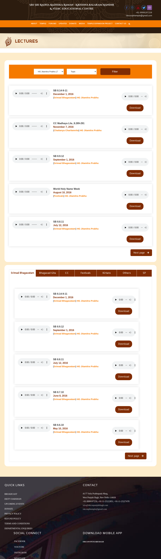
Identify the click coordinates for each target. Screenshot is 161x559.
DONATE (8, 509)
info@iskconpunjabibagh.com (95, 505)
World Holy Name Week (66, 189)
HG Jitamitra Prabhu (88, 97)
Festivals (59, 196)
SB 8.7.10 (58, 392)
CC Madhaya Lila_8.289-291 (69, 123)
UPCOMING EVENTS (14, 504)
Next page (139, 252)
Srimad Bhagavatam (65, 97)
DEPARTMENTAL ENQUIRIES (18, 528)
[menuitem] (34, 23)
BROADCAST (10, 494)
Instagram (20, 553)
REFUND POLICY (12, 519)
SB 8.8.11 (58, 221)
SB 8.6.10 (58, 425)
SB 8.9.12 (58, 156)
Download (135, 107)
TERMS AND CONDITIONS (17, 523)
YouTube (19, 547)
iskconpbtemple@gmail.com (139, 15)
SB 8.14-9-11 (60, 90)
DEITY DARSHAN (12, 499)
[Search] (129, 23)
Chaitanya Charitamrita (66, 130)
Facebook (19, 541)
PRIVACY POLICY (12, 514)
